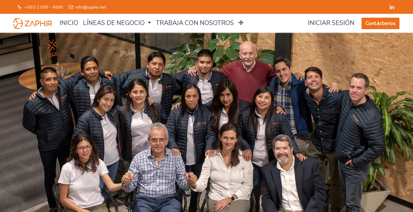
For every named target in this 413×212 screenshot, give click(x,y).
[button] (241, 23)
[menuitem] (69, 23)
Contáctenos (380, 23)
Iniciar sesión (331, 23)
